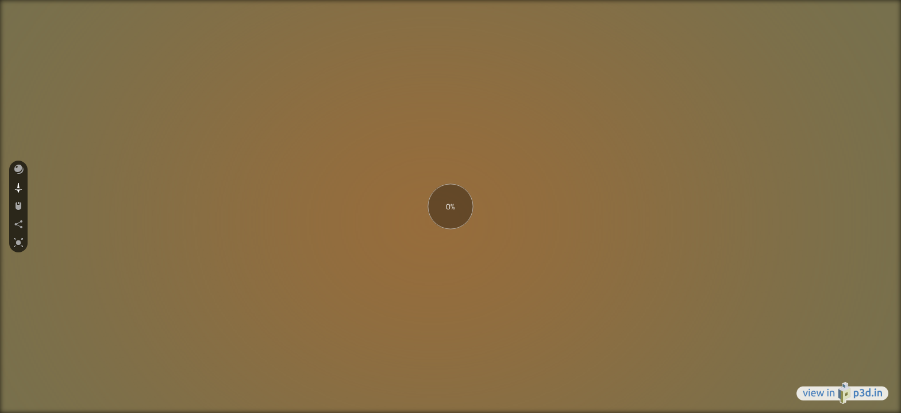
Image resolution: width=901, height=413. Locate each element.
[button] (18, 170)
